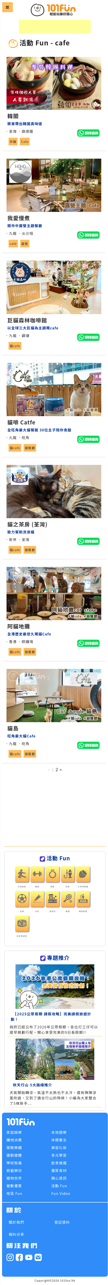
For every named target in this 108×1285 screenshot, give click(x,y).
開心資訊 (59, 1178)
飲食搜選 (59, 1162)
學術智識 (14, 1162)
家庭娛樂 (14, 1132)
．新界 (11, 539)
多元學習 (59, 1155)
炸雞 (13, 141)
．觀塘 (23, 335)
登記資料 (62, 1222)
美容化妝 (59, 1147)
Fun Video (60, 1193)
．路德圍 (25, 131)
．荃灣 (11, 131)
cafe (13, 243)
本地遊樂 (59, 1132)
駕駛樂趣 (14, 1147)
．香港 (11, 641)
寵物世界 (14, 1178)
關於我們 (16, 1222)
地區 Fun (14, 1193)
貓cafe (15, 346)
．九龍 (11, 233)
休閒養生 (59, 1140)
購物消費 (14, 1140)
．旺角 (23, 437)
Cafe (25, 141)
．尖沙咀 (25, 233)
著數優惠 (14, 1185)
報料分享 (16, 1234)
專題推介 (58, 957)
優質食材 (59, 1170)
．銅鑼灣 (25, 641)
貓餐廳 (30, 448)
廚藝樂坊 (14, 1170)
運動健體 (14, 1155)
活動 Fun (59, 1185)
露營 (24, 243)
